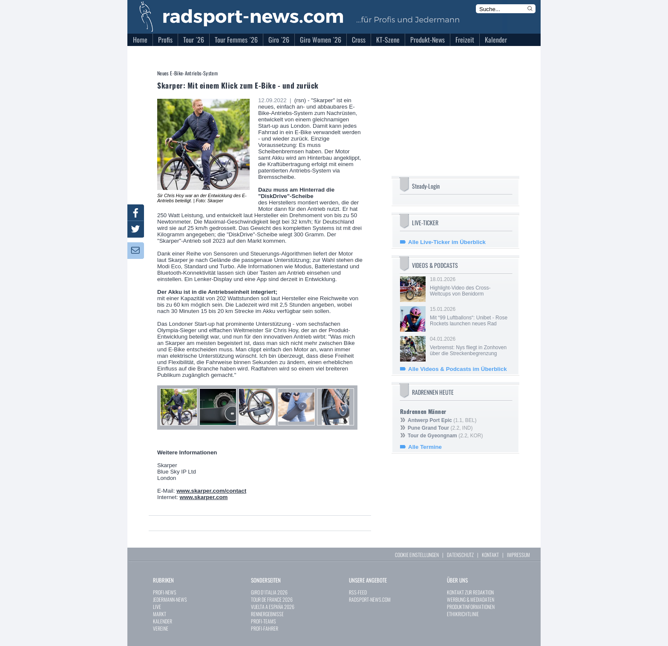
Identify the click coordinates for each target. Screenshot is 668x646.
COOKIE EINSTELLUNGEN (417, 554)
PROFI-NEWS (164, 592)
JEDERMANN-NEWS (170, 599)
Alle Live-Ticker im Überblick (447, 242)
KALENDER (162, 621)
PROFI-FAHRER (264, 628)
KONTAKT (490, 554)
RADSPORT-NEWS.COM (370, 599)
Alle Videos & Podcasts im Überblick (457, 369)
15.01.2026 (470, 316)
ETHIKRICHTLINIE (463, 613)
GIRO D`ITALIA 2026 (269, 592)
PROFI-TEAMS (263, 621)
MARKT (159, 613)
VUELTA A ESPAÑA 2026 (272, 606)
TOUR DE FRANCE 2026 (272, 599)
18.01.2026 (470, 286)
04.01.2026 (470, 346)
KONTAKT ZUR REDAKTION (470, 592)
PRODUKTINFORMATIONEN (471, 606)
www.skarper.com (204, 497)
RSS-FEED (358, 592)
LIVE (157, 606)
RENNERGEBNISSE (267, 613)
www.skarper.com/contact (211, 491)
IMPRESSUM (518, 554)
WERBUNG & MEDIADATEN (470, 599)
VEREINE (160, 628)
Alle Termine (425, 447)
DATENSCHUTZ (460, 554)
